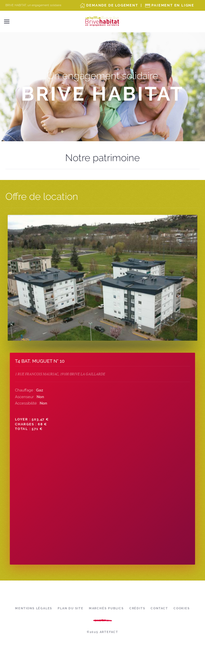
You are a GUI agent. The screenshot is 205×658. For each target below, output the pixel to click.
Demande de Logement (112, 5)
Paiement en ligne (172, 5)
